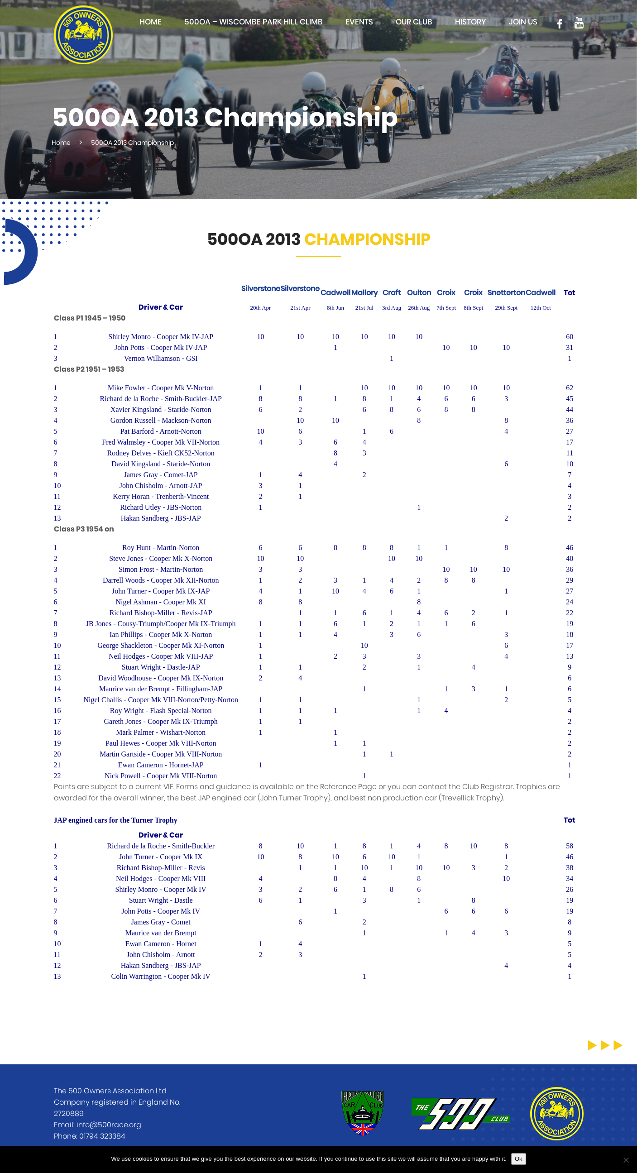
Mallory (364, 293)
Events (359, 22)
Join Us (523, 22)
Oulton (419, 293)
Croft (392, 293)
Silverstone (260, 288)
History (470, 22)
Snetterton (506, 293)
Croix (446, 293)
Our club (414, 22)
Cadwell (335, 293)
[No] (625, 1159)
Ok (518, 1158)
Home (150, 22)
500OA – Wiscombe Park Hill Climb (253, 22)
